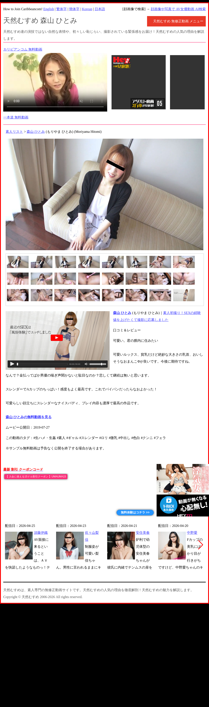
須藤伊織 (41, 532)
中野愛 (192, 532)
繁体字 (61, 9)
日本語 (100, 9)
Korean (87, 9)
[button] (201, 545)
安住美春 (143, 532)
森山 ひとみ (36, 131)
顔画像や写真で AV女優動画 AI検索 (178, 9)
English (48, 9)
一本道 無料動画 (15, 117)
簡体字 (74, 9)
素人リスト (14, 131)
